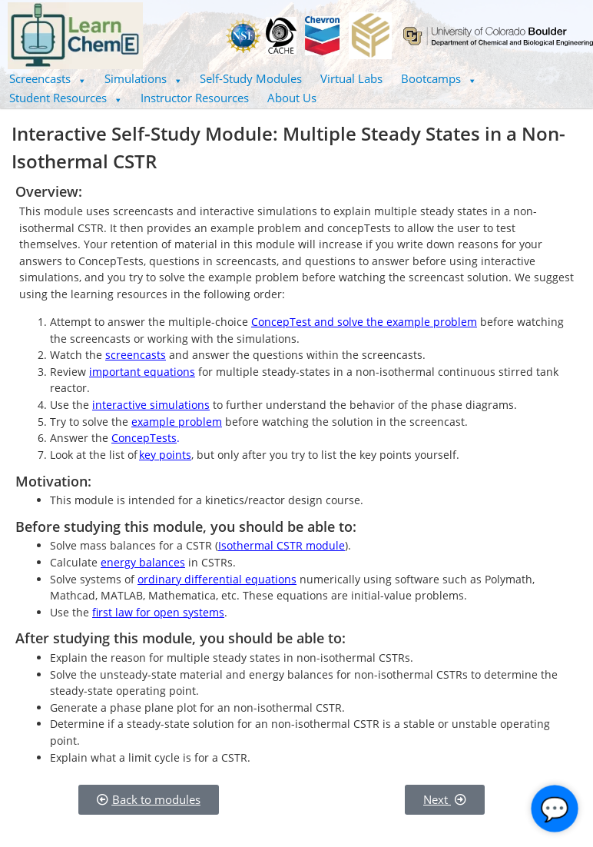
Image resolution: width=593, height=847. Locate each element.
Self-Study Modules (251, 78)
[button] (47, 78)
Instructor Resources (195, 97)
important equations (142, 371)
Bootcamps (438, 78)
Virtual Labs (351, 78)
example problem (176, 421)
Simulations (143, 78)
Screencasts (47, 78)
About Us (291, 97)
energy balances (143, 562)
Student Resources (65, 97)
